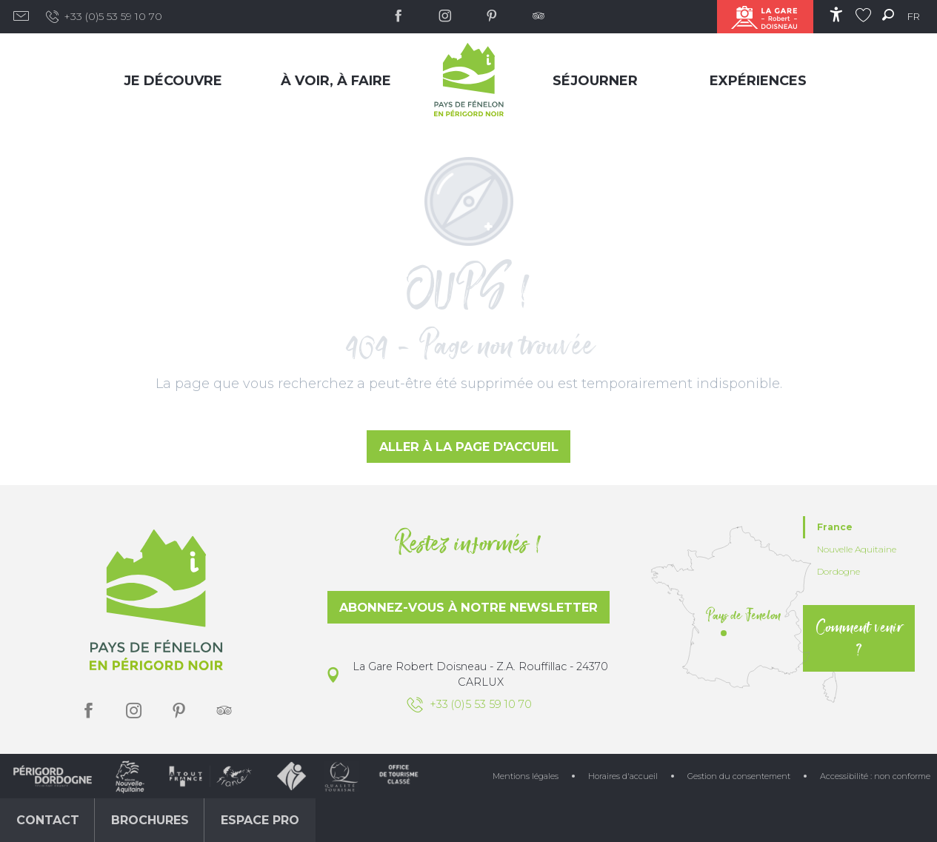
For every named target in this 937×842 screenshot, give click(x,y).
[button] (888, 14)
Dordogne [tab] (838, 571)
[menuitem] (176, 80)
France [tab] (835, 526)
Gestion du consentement (738, 776)
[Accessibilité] (836, 14)
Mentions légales (525, 776)
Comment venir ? (859, 638)
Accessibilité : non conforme (875, 776)
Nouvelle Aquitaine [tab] (856, 549)
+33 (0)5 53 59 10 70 (103, 17)
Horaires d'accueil (623, 776)
